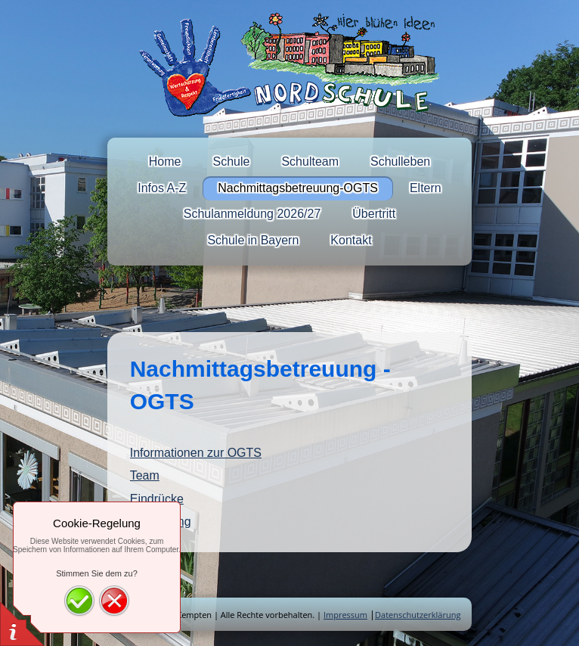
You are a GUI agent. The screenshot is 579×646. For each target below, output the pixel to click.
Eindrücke (157, 498)
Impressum (345, 614)
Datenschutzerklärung (417, 614)
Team (144, 475)
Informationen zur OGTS (196, 452)
